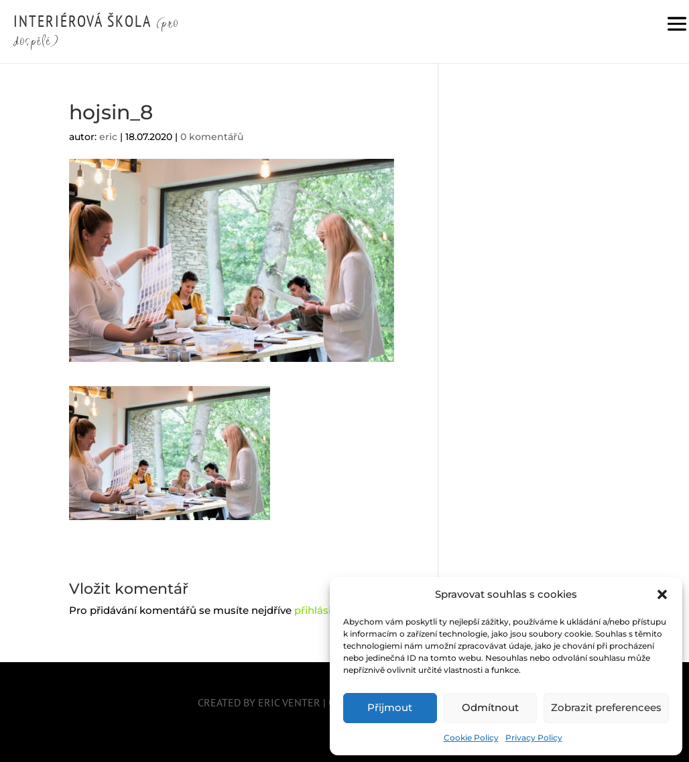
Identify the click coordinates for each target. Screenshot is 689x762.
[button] (662, 594)
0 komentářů (211, 137)
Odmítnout (490, 707)
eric (108, 137)
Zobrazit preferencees (606, 707)
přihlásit (314, 610)
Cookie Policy (471, 738)
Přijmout (389, 707)
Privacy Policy (533, 738)
